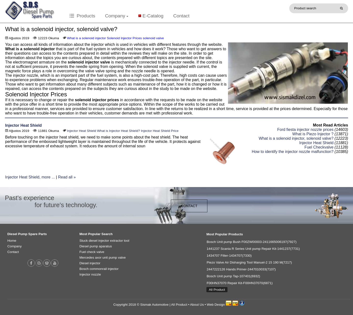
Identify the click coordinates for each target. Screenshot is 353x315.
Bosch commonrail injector (98, 269)
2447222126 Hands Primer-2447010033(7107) (241, 269)
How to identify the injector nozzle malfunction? (293, 152)
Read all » (67, 177)
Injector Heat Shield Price (159, 131)
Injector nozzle (90, 274)
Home (11, 240)
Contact (181, 15)
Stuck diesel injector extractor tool (104, 240)
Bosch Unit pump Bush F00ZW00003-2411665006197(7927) (252, 242)
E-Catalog (152, 15)
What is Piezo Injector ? (312, 134)
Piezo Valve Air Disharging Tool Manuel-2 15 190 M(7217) (249, 262)
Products (82, 15)
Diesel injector (89, 263)
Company (116, 15)
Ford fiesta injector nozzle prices (305, 129)
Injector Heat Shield (23, 125)
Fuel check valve (91, 252)
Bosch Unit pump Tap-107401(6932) (233, 276)
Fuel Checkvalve (318, 147)
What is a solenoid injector (86, 38)
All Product (217, 289)
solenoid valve (153, 38)
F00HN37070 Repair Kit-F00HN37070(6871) (240, 283)
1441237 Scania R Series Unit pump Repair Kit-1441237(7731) (253, 249)
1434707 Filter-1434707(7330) (229, 255)
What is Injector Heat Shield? (118, 131)
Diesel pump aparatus (95, 246)
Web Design (216, 304)
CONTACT (189, 206)
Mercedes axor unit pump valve (102, 257)
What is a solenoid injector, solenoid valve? (296, 138)
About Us (197, 304)
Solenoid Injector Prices (124, 38)
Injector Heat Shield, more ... (30, 177)
